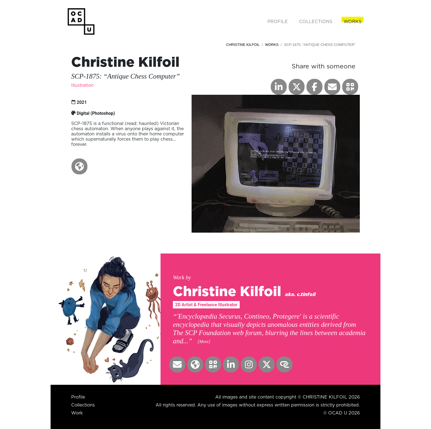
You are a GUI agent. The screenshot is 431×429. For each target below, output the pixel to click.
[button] (79, 166)
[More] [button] (203, 341)
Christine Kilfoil (243, 45)
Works (271, 45)
